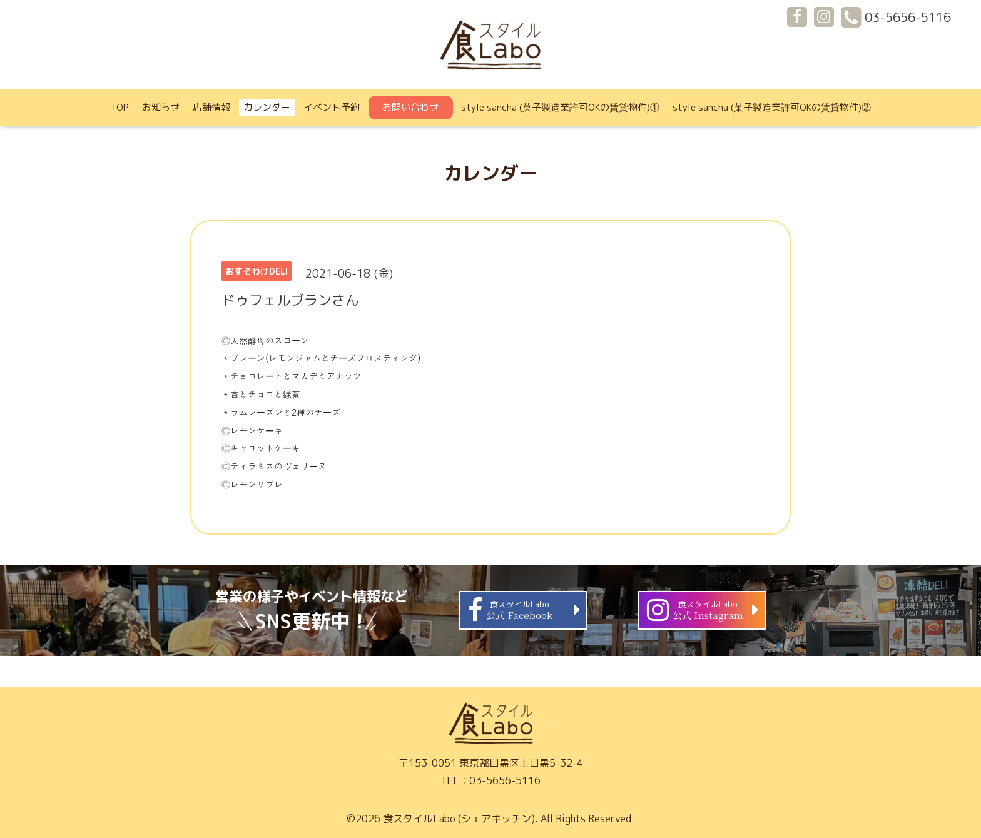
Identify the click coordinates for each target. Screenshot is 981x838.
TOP (120, 107)
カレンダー (266, 107)
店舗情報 (211, 107)
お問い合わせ (410, 107)
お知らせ (161, 107)
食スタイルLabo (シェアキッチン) (459, 818)
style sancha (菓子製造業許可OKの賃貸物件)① (560, 107)
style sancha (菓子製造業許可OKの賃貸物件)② (772, 107)
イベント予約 (331, 107)
